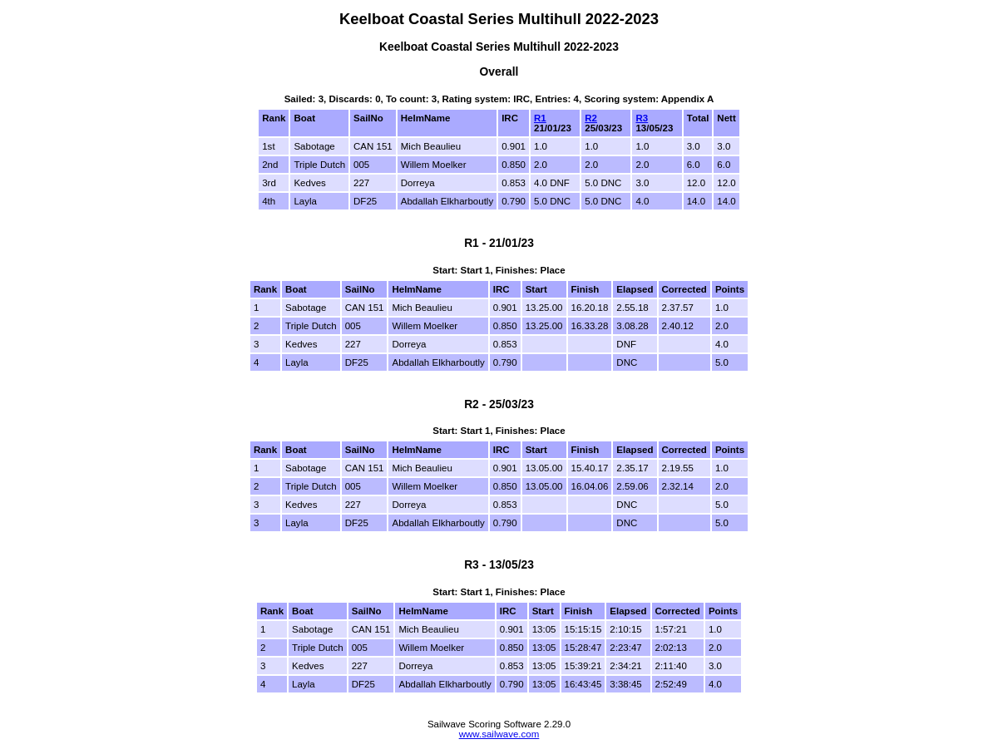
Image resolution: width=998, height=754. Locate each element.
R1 (540, 118)
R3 (641, 118)
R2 (591, 118)
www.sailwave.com (499, 734)
